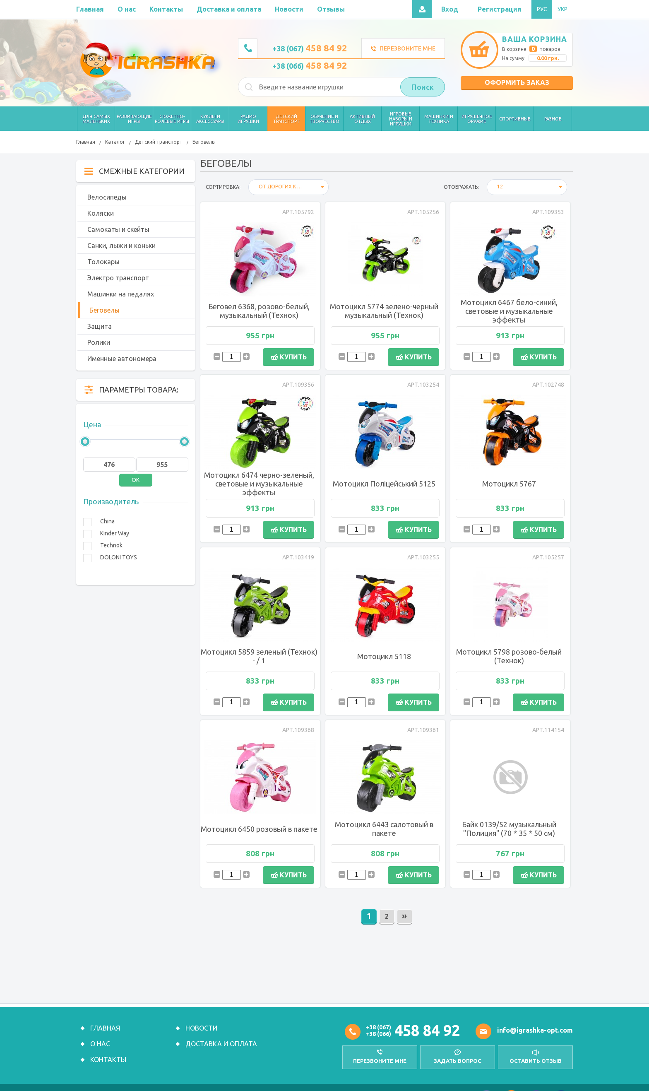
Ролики (98, 342)
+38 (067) (309, 48)
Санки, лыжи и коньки (121, 245)
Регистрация (500, 9)
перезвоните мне (378, 1060)
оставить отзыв (536, 1060)
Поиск (422, 87)
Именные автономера (121, 358)
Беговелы (204, 142)
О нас (100, 1044)
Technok (111, 545)
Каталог (115, 142)
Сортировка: (223, 187)
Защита (99, 326)
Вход (449, 9)
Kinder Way (114, 533)
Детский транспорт (159, 142)
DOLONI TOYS (118, 557)
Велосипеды (107, 197)
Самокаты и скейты (118, 229)
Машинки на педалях (120, 294)
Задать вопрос (457, 1060)
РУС (542, 9)
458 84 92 (427, 1030)
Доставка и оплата (221, 1044)
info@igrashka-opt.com (535, 1030)
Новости (201, 1028)
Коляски (100, 213)
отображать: (461, 187)
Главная (85, 142)
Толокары (103, 261)
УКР (562, 9)
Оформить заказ (517, 82)
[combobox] (288, 187)
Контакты (108, 1059)
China (107, 521)
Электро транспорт (118, 278)
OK (135, 480)
